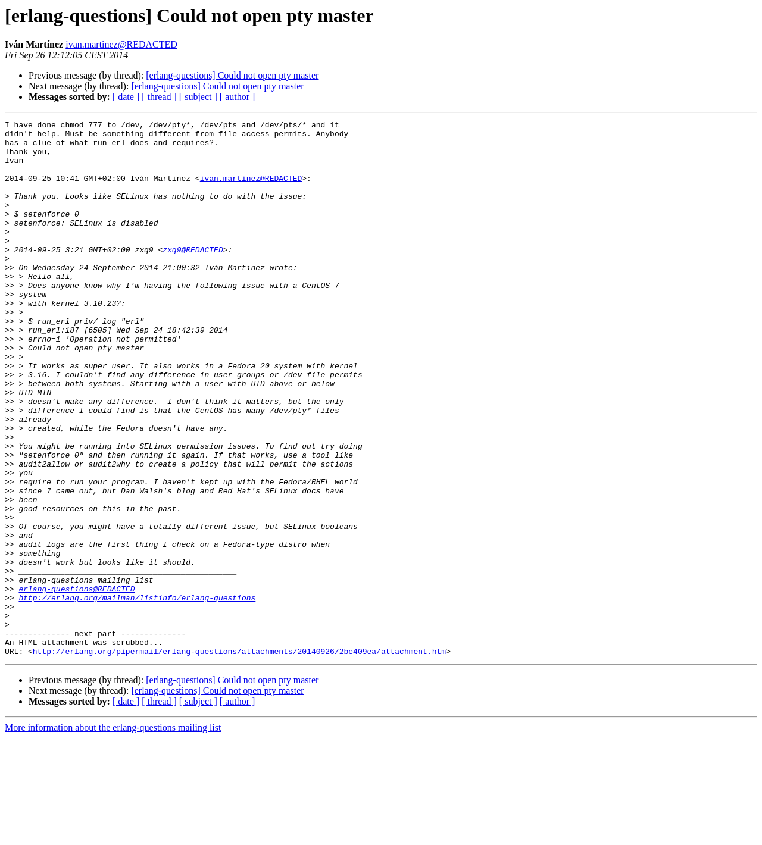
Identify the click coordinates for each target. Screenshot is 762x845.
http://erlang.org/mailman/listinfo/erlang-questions (136, 693)
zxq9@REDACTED (193, 276)
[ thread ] (159, 97)
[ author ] (237, 97)
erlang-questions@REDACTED (76, 683)
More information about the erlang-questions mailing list (113, 835)
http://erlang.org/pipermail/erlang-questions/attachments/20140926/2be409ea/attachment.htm (239, 758)
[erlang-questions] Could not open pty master (232, 75)
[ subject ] (198, 97)
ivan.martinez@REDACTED (121, 44)
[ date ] (126, 97)
